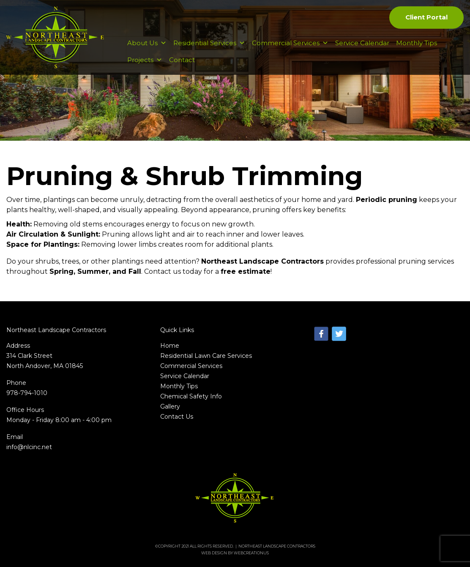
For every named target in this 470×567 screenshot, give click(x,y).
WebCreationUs (251, 553)
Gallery (170, 406)
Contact (182, 60)
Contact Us (176, 416)
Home (169, 345)
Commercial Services (290, 43)
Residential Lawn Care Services (206, 356)
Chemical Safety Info (191, 396)
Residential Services (209, 43)
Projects (144, 60)
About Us (147, 43)
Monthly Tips (416, 43)
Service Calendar (362, 43)
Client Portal (426, 17)
